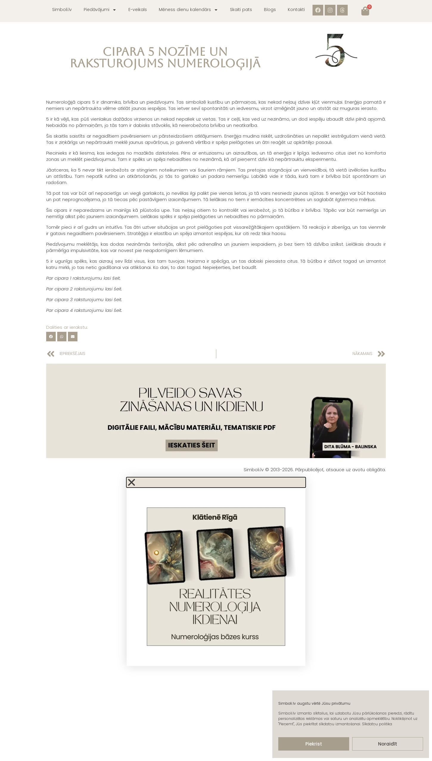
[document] (216, 571)
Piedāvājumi (100, 10)
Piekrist (313, 744)
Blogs (270, 10)
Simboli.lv (62, 10)
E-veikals (137, 10)
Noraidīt (387, 744)
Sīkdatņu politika (377, 723)
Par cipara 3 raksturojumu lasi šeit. (84, 299)
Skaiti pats (241, 10)
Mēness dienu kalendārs (188, 10)
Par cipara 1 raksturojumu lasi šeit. (83, 278)
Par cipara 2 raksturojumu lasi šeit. (84, 289)
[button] (51, 336)
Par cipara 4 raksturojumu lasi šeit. (84, 310)
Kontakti (296, 10)
